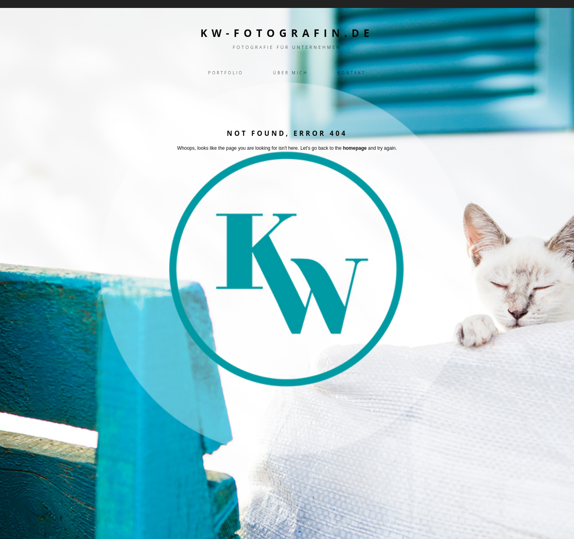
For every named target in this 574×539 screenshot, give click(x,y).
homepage (355, 148)
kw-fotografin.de (287, 33)
